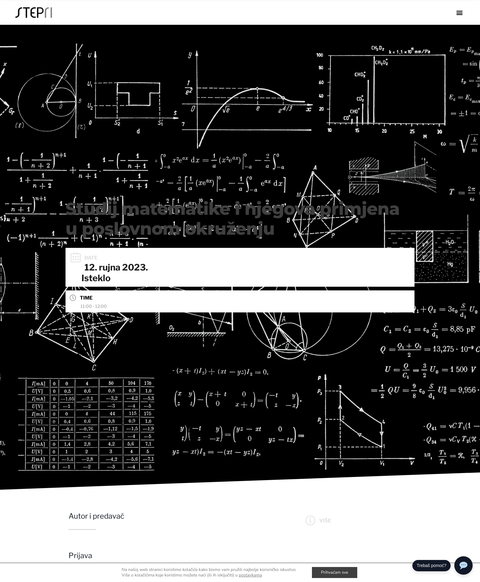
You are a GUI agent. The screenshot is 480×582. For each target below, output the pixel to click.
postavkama (250, 575)
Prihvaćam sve (334, 572)
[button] (459, 13)
